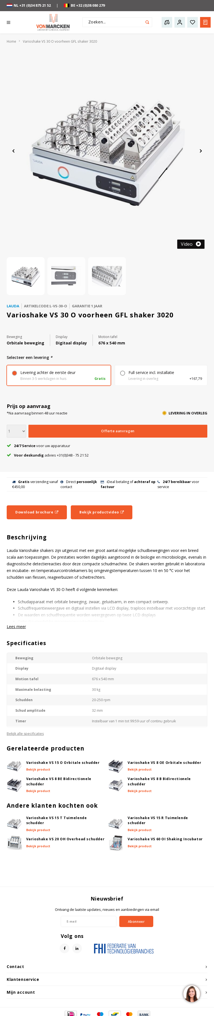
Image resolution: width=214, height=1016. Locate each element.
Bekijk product (38, 769)
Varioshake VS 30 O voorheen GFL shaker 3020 (60, 41)
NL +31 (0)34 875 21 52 (29, 5)
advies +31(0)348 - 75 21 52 (48, 455)
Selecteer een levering (29, 357)
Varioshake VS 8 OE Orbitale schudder (164, 762)
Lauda (13, 305)
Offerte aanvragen (118, 431)
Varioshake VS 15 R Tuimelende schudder (158, 820)
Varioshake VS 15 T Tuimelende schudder (56, 820)
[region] (191, 993)
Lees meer (16, 626)
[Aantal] (16, 431)
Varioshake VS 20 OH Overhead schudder (65, 839)
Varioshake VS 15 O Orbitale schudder (63, 762)
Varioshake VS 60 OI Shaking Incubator (165, 839)
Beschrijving (27, 537)
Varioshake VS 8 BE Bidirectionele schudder (58, 781)
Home (11, 41)
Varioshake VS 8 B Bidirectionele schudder (159, 781)
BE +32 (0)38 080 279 (84, 5)
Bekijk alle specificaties (25, 733)
